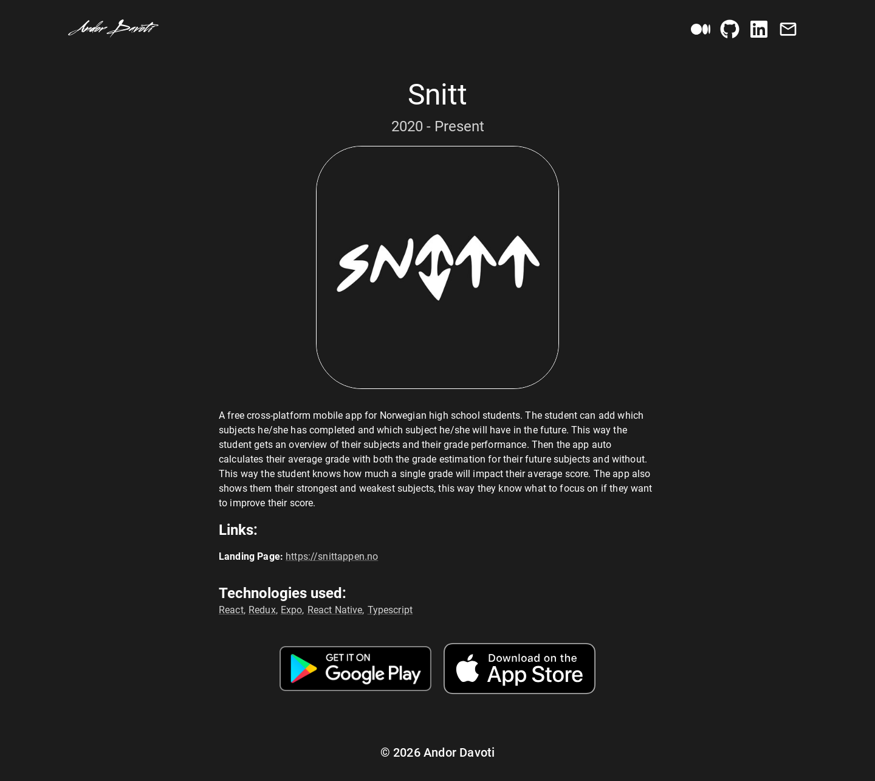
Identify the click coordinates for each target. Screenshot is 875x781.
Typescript (390, 610)
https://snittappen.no (332, 556)
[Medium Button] (700, 29)
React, (232, 610)
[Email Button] (788, 29)
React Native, (336, 610)
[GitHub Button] (729, 29)
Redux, (263, 610)
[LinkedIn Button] (759, 29)
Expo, (292, 610)
